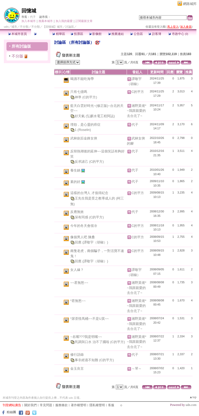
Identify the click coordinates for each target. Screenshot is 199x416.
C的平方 (138, 92)
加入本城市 (28, 21)
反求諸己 (82, 162)
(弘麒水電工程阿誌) (100, 116)
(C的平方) (89, 97)
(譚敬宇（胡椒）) (95, 242)
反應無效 (77, 212)
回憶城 (28, 10)
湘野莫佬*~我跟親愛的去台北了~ (136, 111)
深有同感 (82, 217)
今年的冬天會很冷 (83, 226)
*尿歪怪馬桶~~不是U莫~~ (89, 319)
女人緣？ (77, 270)
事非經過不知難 (87, 360)
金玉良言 (77, 368)
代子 (33, 16)
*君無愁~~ (78, 301)
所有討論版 (21, 46)
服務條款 (61, 405)
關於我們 (30, 405)
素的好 (75, 182)
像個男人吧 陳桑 (82, 237)
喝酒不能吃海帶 (82, 79)
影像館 (95, 34)
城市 (14, 26)
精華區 (58, 34)
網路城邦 (189, 4)
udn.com (191, 405)
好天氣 (80, 116)
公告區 (136, 34)
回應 (78, 242)
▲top (192, 397)
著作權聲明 (78, 405)
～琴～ (137, 368)
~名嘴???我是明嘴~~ (86, 337)
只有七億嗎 (78, 92)
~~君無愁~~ (79, 283)
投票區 (77, 34)
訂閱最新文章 (84, 21)
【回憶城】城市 (53, 26)
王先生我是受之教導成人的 (95, 198)
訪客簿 (154, 34)
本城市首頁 (17, 34)
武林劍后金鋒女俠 (83, 138)
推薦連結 (116, 34)
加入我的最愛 (64, 21)
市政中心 (178, 34)
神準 (78, 97)
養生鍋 (75, 170)
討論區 (40, 34)
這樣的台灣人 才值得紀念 (89, 193)
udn (6, 26)
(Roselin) (84, 130)
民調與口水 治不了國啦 (92, 342)
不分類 (24, 26)
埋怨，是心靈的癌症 (85, 125)
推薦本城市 (46, 21)
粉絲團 (11, 412)
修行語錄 (77, 354)
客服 (111, 405)
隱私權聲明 (97, 405)
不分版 (17, 56)
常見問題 (46, 405)
